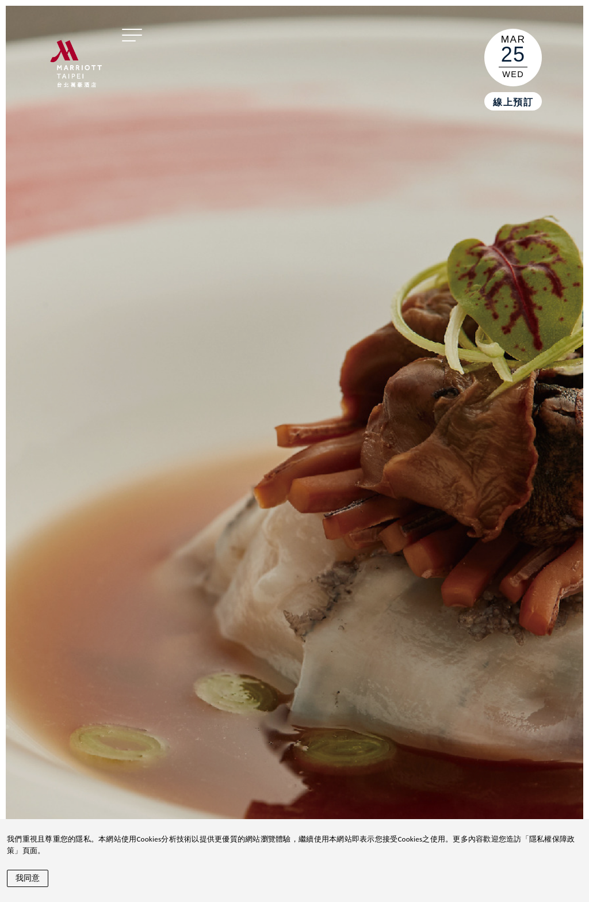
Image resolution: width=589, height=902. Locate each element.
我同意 (28, 877)
